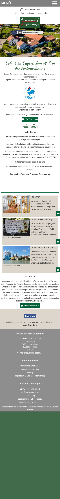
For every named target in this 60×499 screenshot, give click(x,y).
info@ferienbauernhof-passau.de (33, 13)
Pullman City (30, 396)
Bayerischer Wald (43, 407)
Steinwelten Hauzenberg (30, 389)
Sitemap (30, 372)
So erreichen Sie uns (30, 369)
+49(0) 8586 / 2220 (33, 9)
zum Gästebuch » (31, 306)
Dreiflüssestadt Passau (30, 392)
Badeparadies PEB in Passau (30, 399)
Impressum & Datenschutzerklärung (30, 376)
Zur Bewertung (32, 119)
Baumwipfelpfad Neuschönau (30, 402)
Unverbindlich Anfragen (30, 366)
